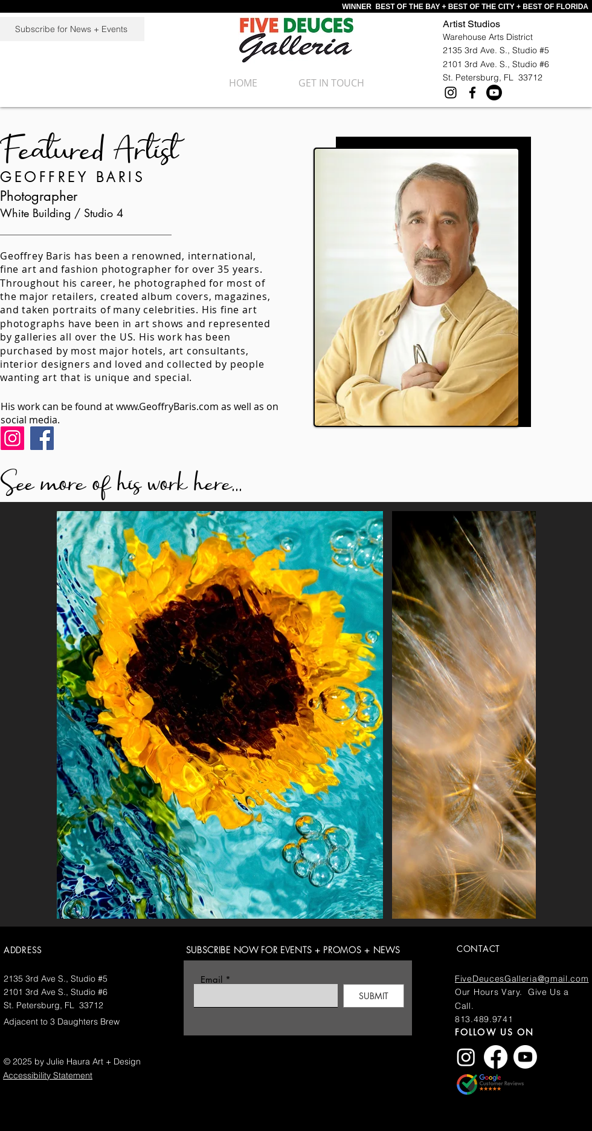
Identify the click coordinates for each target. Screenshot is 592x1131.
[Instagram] (450, 92)
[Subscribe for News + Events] (72, 29)
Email (211, 979)
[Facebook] (472, 92)
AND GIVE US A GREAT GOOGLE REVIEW (556, 1086)
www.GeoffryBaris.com (167, 406)
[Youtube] (494, 92)
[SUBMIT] (373, 996)
